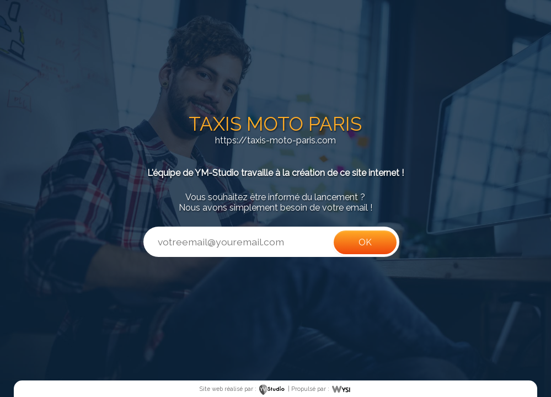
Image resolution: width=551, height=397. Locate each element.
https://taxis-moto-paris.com (275, 140)
